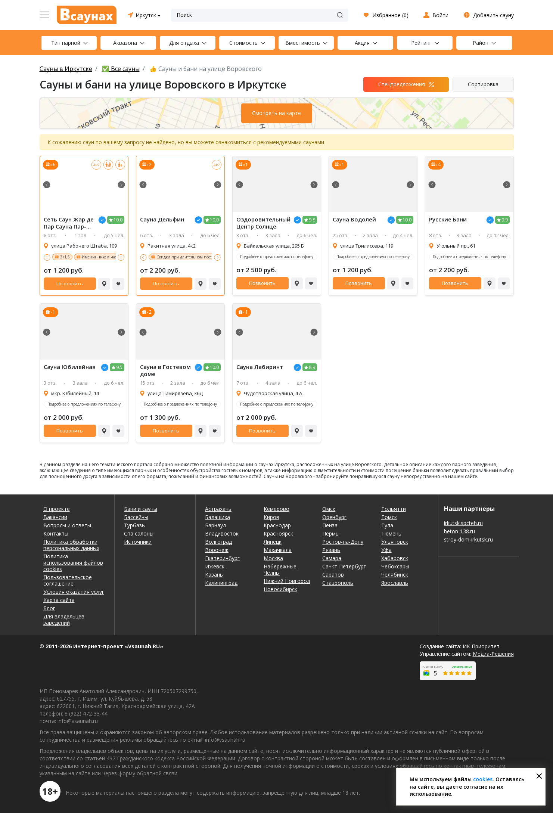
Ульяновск (394, 542)
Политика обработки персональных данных (71, 545)
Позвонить (69, 283)
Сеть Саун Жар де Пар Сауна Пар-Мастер (69, 223)
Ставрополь (337, 583)
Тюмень (391, 533)
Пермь (330, 533)
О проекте (56, 509)
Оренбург (334, 517)
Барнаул (215, 525)
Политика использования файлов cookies (73, 562)
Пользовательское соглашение (67, 580)
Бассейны (136, 517)
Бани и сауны (140, 509)
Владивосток (222, 533)
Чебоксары (395, 566)
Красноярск (278, 533)
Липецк (273, 542)
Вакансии (55, 517)
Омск (328, 509)
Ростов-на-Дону (342, 542)
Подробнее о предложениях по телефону (276, 256)
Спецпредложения (401, 84)
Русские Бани (448, 219)
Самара (331, 558)
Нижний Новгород (287, 581)
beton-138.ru (459, 531)
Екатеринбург (222, 558)
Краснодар (277, 525)
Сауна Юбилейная (70, 366)
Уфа (386, 550)
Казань (214, 574)
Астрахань (218, 509)
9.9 (504, 220)
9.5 (119, 367)
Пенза (330, 525)
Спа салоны (138, 533)
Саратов (333, 574)
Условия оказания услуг (73, 592)
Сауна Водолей (354, 219)
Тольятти (393, 509)
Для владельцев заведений (63, 619)
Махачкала (278, 550)
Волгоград (218, 542)
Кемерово (276, 509)
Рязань (331, 550)
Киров (271, 517)
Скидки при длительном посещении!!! (192, 257)
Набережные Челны (280, 569)
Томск (389, 517)
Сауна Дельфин (162, 219)
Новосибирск (280, 589)
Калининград (221, 583)
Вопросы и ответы (67, 525)
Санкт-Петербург (344, 566)
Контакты (55, 533)
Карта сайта (59, 600)
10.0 (118, 220)
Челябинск (394, 574)
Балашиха (217, 517)
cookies (483, 779)
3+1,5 (65, 257)
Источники (138, 542)
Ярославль (394, 583)
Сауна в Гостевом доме (165, 370)
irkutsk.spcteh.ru (463, 523)
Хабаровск (394, 558)
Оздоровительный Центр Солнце (263, 223)
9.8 (312, 220)
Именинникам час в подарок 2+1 (112, 257)
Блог (49, 608)
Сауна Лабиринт (259, 366)
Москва (273, 558)
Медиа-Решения (493, 653)
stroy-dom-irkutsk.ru (468, 539)
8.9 (312, 367)
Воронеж (217, 550)
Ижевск (214, 566)
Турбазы (135, 525)
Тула (387, 525)
